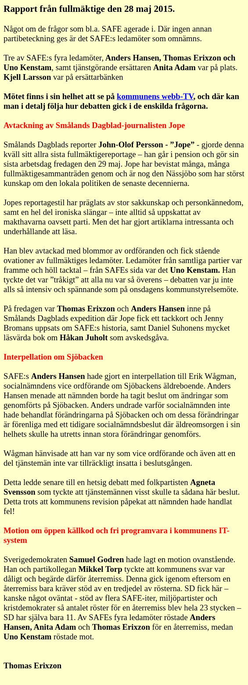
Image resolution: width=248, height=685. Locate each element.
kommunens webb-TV (155, 96)
